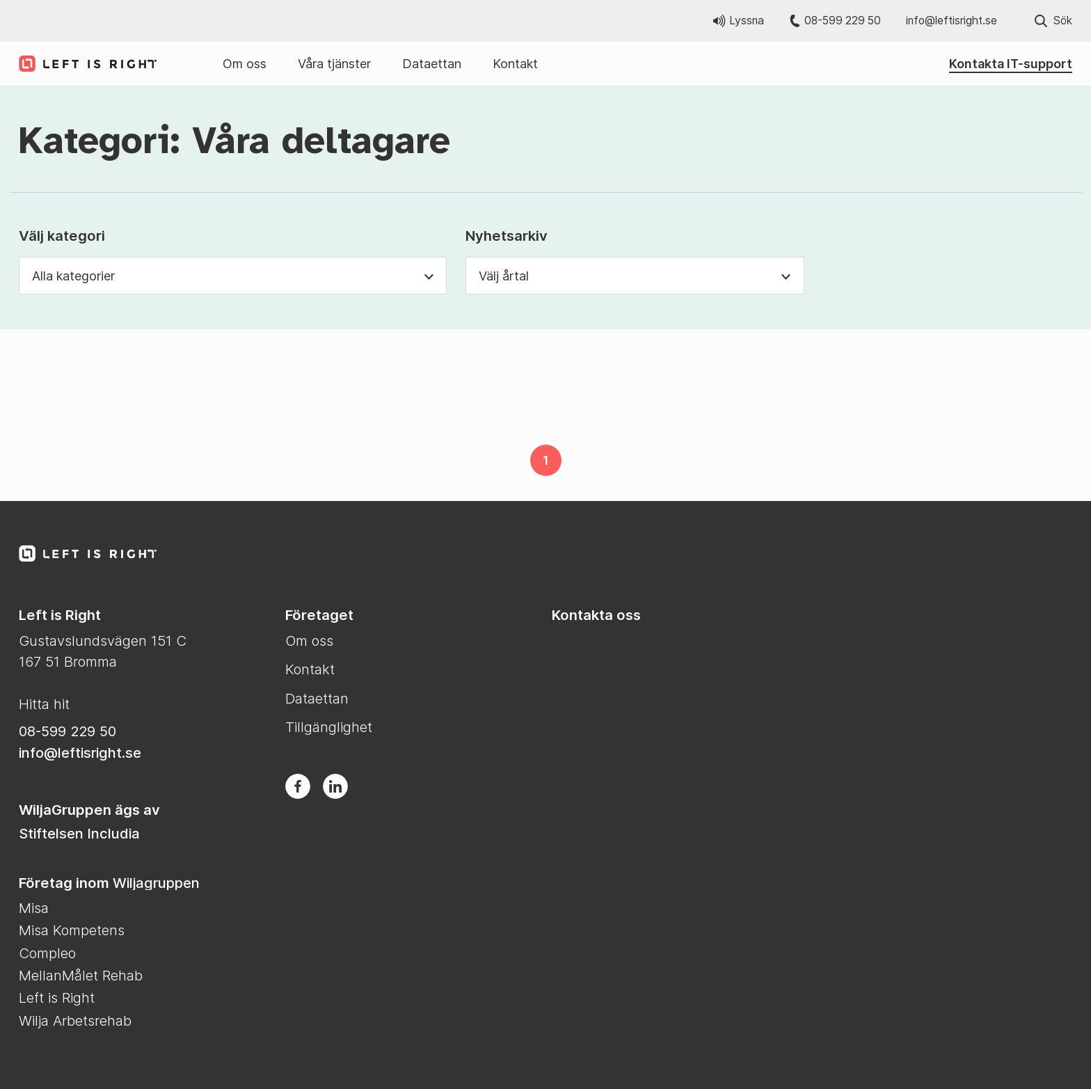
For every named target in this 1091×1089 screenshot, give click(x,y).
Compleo (47, 953)
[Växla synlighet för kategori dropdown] (429, 276)
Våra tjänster (334, 63)
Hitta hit (44, 704)
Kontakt (515, 63)
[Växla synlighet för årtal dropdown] (786, 276)
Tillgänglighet (328, 727)
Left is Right (57, 997)
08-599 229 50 (835, 20)
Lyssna (738, 20)
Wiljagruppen (156, 882)
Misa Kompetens (72, 930)
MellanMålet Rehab (81, 975)
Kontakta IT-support (1010, 63)
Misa (34, 907)
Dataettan (431, 63)
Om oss (244, 63)
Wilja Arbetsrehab (75, 1020)
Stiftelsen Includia (79, 833)
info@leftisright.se (951, 20)
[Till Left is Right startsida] (81, 63)
